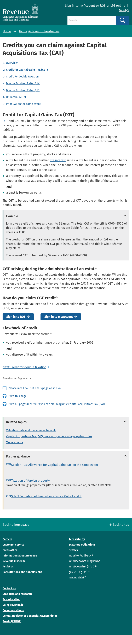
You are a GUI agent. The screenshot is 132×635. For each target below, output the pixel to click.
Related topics (16, 422)
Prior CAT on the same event (23, 104)
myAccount (87, 6)
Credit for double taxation (22, 76)
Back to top (121, 525)
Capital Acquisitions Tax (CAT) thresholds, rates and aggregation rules (49, 436)
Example (12, 216)
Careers (7, 539)
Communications (13, 610)
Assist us (8, 566)
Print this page (17, 396)
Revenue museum (14, 561)
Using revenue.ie (13, 604)
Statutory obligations (82, 544)
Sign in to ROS (16, 317)
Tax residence (14, 442)
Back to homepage (16, 525)
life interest (58, 160)
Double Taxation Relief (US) (23, 90)
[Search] (91, 20)
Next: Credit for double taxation (24, 367)
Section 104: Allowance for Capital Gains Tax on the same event (54, 465)
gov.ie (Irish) (76, 577)
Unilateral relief (16, 97)
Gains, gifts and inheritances (39, 31)
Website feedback (80, 555)
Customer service (13, 544)
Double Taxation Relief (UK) (23, 83)
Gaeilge (124, 10)
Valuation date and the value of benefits (31, 430)
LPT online (117, 6)
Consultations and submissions (22, 572)
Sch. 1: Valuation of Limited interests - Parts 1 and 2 (46, 496)
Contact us (9, 588)
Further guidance (18, 456)
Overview (12, 62)
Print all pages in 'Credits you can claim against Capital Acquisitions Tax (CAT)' (57, 404)
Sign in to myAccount (58, 317)
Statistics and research (17, 593)
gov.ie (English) (78, 572)
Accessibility (77, 539)
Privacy (73, 550)
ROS (103, 6)
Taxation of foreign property (30, 480)
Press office (10, 550)
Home (7, 31)
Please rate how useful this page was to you (35, 388)
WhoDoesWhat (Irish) (81, 566)
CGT (5, 121)
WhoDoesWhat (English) (83, 561)
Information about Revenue (20, 555)
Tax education (11, 599)
